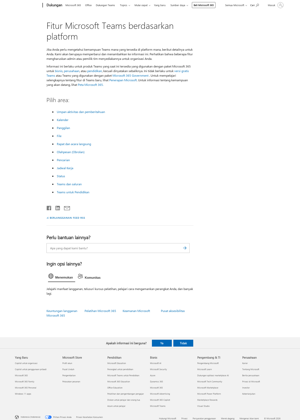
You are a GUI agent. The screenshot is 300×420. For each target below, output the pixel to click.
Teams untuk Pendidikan (73, 192)
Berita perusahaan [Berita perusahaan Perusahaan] (250, 375)
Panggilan (63, 128)
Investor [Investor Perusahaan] (246, 387)
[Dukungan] (54, 5)
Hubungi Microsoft (167, 418)
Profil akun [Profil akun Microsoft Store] (67, 363)
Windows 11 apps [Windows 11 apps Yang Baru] (23, 393)
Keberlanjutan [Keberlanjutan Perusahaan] (248, 393)
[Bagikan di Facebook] (49, 207)
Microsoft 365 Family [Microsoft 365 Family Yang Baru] (24, 381)
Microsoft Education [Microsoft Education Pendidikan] (116, 363)
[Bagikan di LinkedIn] (56, 207)
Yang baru (159, 5)
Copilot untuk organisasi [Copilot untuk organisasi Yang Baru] (26, 363)
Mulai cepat (141, 5)
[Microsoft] (28, 5)
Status (61, 176)
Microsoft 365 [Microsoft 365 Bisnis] (156, 387)
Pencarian (63, 160)
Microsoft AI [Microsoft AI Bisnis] (155, 363)
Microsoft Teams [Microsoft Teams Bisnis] (157, 406)
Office (88, 5)
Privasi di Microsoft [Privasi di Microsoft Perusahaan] (251, 381)
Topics (123, 5)
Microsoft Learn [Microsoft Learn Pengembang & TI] (204, 369)
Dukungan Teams (105, 5)
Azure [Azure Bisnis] (152, 375)
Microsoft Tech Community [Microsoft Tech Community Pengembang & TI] (209, 381)
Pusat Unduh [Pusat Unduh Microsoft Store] (68, 369)
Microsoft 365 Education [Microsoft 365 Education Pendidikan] (118, 381)
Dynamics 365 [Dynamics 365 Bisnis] (156, 381)
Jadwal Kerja (65, 168)
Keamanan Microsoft (136, 311)
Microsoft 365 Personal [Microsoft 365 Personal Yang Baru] (25, 387)
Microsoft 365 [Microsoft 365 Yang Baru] (21, 375)
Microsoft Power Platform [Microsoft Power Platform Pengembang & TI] (209, 393)
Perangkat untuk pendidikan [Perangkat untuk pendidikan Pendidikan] (120, 369)
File (59, 136)
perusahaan (71, 71)
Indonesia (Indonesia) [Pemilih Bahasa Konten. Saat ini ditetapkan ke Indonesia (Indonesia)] (30, 416)
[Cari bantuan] (255, 5)
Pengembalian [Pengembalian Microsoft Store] (69, 375)
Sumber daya (177, 5)
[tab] (61, 277)
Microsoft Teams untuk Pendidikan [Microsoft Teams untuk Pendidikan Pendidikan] (123, 375)
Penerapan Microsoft (123, 80)
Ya (161, 343)
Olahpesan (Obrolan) (71, 152)
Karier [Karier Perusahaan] (245, 363)
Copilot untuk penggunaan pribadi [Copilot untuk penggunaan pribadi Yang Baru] (30, 369)
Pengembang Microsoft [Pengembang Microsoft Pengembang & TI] (208, 363)
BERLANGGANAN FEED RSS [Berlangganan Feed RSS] (67, 217)
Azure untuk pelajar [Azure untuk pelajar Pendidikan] (116, 406)
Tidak (183, 343)
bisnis (59, 71)
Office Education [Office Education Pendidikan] (114, 387)
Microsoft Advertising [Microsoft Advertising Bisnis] (160, 393)
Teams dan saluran (69, 184)
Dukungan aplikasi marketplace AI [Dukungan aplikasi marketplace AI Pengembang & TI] (213, 375)
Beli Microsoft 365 (204, 5)
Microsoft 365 (73, 5)
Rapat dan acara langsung (74, 144)
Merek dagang (227, 418)
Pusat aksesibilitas (173, 311)
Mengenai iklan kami (249, 418)
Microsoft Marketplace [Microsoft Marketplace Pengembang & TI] (207, 387)
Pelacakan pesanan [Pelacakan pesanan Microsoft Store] (71, 381)
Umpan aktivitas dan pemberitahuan (81, 112)
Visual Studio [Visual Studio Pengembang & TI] (203, 406)
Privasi (184, 418)
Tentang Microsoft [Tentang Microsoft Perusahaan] (250, 369)
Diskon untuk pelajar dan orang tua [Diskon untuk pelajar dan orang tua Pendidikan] (123, 399)
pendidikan (94, 71)
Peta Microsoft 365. (91, 85)
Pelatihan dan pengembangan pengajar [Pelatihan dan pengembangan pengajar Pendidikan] (125, 393)
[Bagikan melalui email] (65, 207)
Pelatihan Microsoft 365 (100, 311)
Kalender (62, 120)
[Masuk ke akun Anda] (275, 5)
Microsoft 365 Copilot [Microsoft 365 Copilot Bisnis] (160, 399)
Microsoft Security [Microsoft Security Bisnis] (158, 369)
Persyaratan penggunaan (204, 418)
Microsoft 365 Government (130, 75)
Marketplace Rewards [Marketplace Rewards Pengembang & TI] (207, 399)
